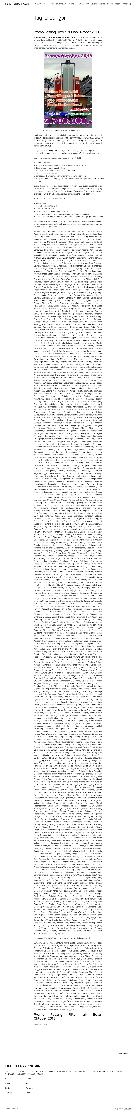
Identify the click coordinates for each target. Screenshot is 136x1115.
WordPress (127, 1109)
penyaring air (59, 158)
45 (12, 1053)
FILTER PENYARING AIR (17, 3)
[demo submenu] (75, 3)
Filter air (85, 138)
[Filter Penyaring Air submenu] (66, 3)
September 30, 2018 (40, 1024)
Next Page (124, 1053)
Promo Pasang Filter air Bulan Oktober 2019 (66, 32)
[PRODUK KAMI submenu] (47, 3)
